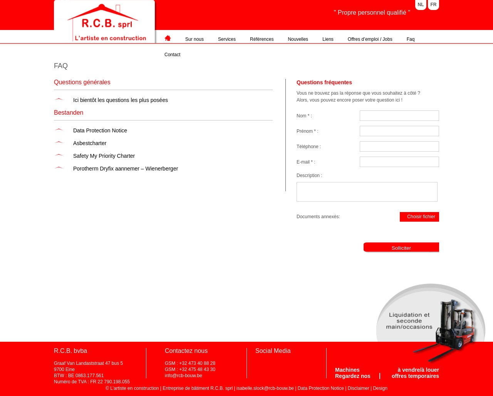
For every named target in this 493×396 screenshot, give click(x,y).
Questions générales (82, 82)
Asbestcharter (89, 143)
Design (380, 388)
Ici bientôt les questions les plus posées (120, 100)
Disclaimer (358, 388)
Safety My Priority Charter (104, 156)
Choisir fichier (418, 218)
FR (434, 4)
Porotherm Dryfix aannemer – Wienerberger (125, 168)
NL (421, 4)
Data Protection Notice (100, 130)
